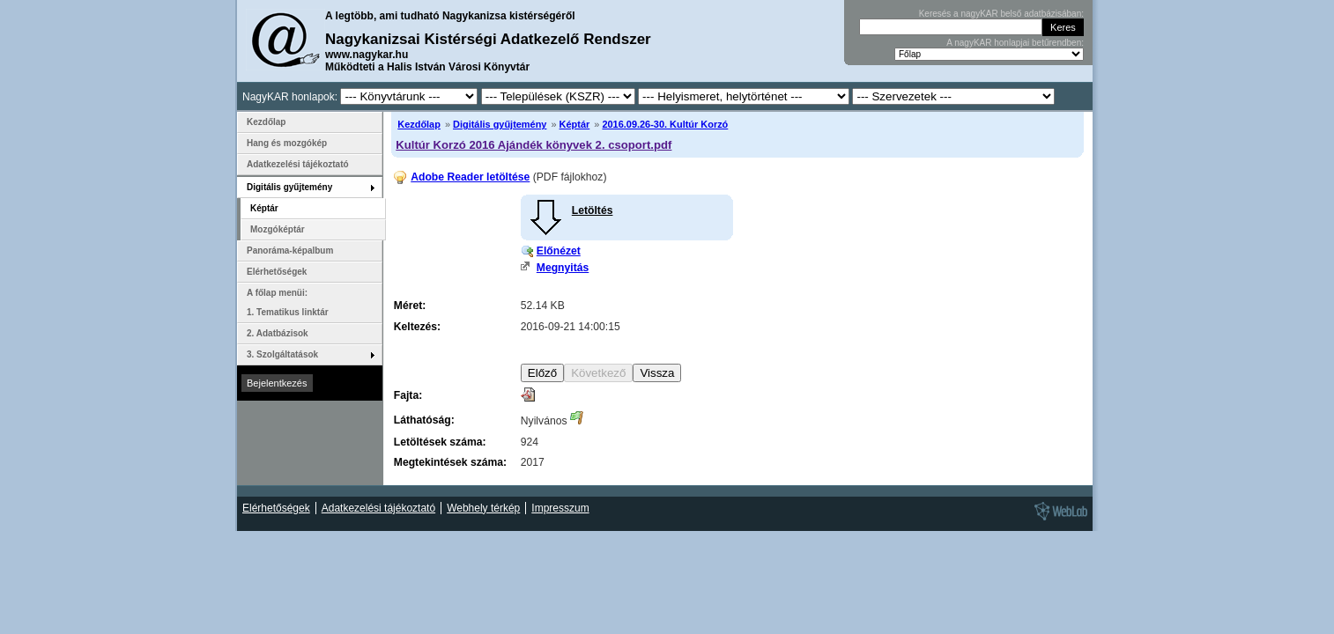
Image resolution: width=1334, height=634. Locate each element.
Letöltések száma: (440, 442)
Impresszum (560, 508)
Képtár (575, 124)
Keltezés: (417, 327)
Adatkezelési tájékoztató (298, 164)
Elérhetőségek (277, 271)
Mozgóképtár (277, 229)
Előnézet (559, 251)
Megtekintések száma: (450, 462)
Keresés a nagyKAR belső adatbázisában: (1001, 13)
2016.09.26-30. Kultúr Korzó (665, 124)
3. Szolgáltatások (282, 354)
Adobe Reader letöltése (470, 177)
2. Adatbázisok (277, 333)
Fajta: (408, 395)
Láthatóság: (424, 420)
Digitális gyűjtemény (499, 124)
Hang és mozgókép (287, 143)
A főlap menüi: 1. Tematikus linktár (288, 302)
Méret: (410, 305)
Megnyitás (563, 268)
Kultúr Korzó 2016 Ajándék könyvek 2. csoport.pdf (533, 144)
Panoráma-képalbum (290, 250)
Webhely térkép (483, 508)
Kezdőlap (419, 124)
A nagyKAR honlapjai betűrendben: (1015, 43)
